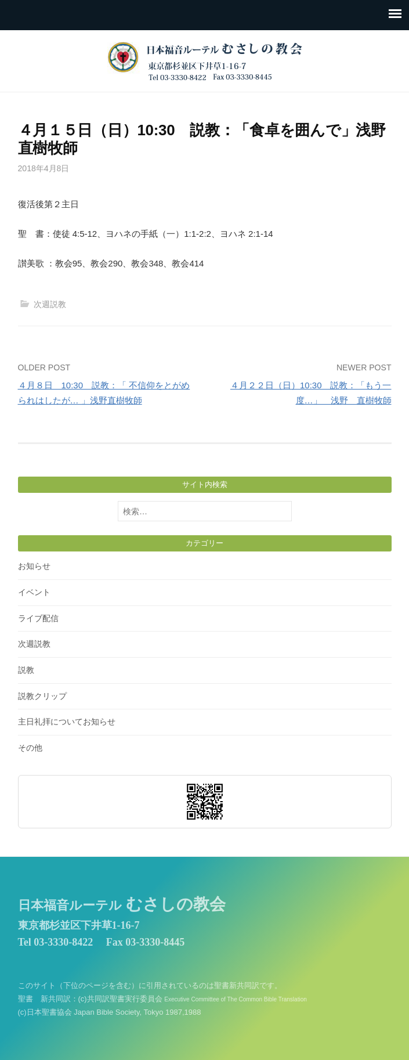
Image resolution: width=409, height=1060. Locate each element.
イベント (34, 592)
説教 (26, 670)
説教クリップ (42, 696)
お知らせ (34, 566)
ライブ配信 (38, 618)
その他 (30, 747)
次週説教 (50, 304)
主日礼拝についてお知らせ (66, 721)
